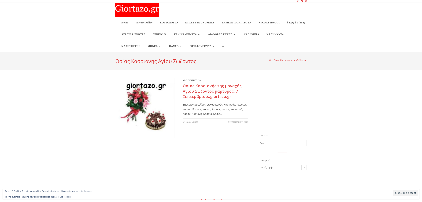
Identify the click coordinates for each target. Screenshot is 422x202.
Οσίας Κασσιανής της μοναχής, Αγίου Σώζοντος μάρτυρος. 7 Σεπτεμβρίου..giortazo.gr (213, 91)
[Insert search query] (282, 143)
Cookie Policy (65, 196)
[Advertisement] (282, 108)
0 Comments (191, 122)
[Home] (270, 60)
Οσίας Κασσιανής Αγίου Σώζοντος (290, 60)
